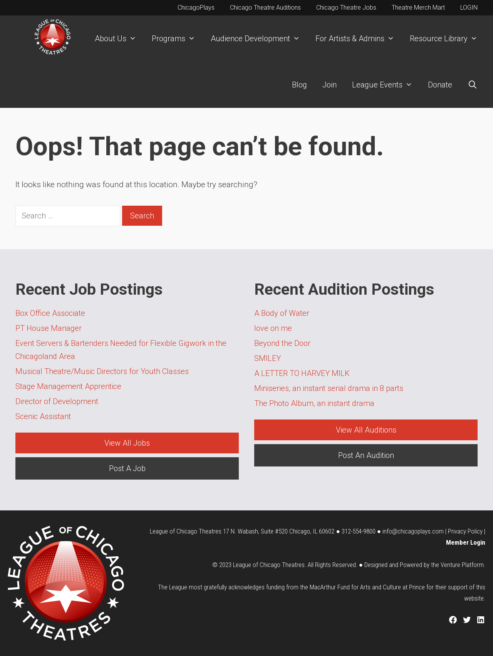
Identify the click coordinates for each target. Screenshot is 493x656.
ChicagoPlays (196, 7)
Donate (440, 84)
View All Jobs (127, 443)
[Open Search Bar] (472, 85)
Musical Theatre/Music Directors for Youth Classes (102, 371)
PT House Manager (48, 328)
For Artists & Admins (358, 38)
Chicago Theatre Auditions (265, 7)
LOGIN (469, 7)
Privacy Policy (465, 531)
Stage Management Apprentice (68, 386)
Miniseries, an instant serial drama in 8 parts (328, 388)
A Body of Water (281, 313)
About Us (119, 38)
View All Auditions (366, 430)
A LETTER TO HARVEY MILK (302, 373)
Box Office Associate (50, 313)
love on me (273, 328)
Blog (299, 84)
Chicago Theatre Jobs (346, 7)
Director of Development (56, 401)
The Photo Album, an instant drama (314, 403)
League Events (386, 85)
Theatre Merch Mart (418, 7)
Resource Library (447, 38)
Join (329, 84)
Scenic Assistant (43, 416)
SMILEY (267, 358)
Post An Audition (366, 455)
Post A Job (127, 468)
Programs (177, 38)
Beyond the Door (282, 343)
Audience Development (259, 38)
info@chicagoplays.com (413, 531)
